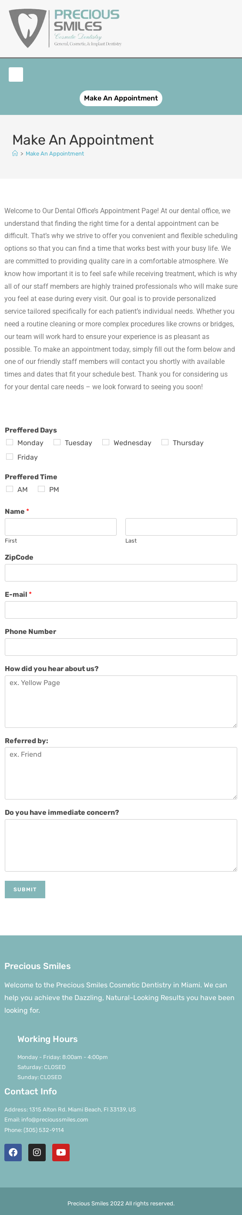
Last (131, 540)
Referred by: (26, 741)
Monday (30, 443)
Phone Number (30, 631)
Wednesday (132, 443)
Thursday (188, 443)
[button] (16, 74)
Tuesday (78, 443)
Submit (25, 889)
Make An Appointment (55, 153)
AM (22, 489)
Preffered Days (31, 430)
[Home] (15, 153)
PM (54, 489)
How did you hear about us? (52, 669)
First (11, 540)
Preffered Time (31, 477)
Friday (27, 457)
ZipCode (19, 557)
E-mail (18, 594)
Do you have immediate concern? (62, 812)
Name (17, 511)
